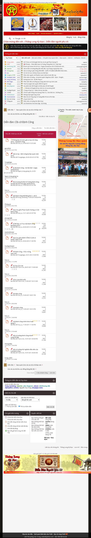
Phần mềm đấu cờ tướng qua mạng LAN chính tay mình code (40, 81)
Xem (39, 135)
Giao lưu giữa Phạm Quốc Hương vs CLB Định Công (25, 211)
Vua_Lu (20, 143)
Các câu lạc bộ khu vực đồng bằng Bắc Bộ (21, 114)
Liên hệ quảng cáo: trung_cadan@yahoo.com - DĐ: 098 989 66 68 (45, 537)
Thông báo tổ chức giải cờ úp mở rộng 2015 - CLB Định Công (24, 141)
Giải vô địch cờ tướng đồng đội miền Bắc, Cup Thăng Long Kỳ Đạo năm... (43, 68)
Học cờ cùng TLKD (61, 534)
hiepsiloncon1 (83, 86)
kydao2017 (84, 73)
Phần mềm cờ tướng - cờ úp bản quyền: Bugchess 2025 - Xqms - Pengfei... (44, 77)
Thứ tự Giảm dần (25, 406)
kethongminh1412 (82, 101)
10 (45, 197)
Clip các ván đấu (27, 534)
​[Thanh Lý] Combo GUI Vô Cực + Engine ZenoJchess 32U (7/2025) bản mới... (44, 66)
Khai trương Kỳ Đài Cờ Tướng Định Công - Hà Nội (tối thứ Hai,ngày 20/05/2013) (25, 183)
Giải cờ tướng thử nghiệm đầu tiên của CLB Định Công (24, 350)
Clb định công (17, 294)
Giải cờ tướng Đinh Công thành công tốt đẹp (22, 336)
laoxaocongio (83, 77)
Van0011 (84, 88)
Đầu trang (84, 447)
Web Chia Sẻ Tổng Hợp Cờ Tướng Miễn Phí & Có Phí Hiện (39, 97)
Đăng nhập (81, 37)
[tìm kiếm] (22, 38)
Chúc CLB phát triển (19, 280)
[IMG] (47, 425)
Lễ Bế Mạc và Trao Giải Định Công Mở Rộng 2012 (23, 224)
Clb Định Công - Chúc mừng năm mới (21, 252)
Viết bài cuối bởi (48, 134)
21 (45, 211)
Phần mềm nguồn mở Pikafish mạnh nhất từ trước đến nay (40, 75)
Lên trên (52, 373)
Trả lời (39, 134)
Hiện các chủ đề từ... (11, 397)
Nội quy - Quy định (49, 438)
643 (45, 225)
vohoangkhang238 (82, 66)
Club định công (18, 308)
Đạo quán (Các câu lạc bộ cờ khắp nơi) (28, 110)
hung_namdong (22, 197)
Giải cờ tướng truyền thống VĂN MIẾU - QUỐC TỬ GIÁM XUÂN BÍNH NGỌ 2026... (46, 71)
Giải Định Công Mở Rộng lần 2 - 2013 (25, 196)
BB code (48, 418)
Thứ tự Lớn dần (11, 406)
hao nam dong (11, 99)
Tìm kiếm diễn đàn (49, 128)
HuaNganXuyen (11, 90)
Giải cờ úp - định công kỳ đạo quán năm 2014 (25, 155)
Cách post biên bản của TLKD (43, 534)
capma (85, 62)
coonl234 (84, 99)
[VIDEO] (48, 429)
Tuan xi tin (21, 267)
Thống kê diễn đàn (11, 54)
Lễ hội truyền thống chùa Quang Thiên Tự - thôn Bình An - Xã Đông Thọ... (44, 92)
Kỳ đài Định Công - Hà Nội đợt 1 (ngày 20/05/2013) (24, 169)
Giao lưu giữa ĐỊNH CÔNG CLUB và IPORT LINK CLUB (23, 238)
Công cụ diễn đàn (36, 128)
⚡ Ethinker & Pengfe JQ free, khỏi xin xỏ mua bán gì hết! (39, 88)
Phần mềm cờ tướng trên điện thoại (33, 101)
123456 (9, 92)
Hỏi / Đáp (31, 34)
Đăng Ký (69, 37)
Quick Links (58, 34)
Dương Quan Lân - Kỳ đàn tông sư (33, 79)
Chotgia (9, 84)
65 (12, 229)
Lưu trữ (76, 447)
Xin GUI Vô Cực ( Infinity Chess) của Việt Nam (36, 73)
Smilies (48, 422)
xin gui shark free (28, 99)
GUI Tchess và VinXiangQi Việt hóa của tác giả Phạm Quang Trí (41, 62)
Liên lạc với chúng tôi (52, 447)
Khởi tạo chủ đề (16, 134)
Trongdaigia (21, 157)
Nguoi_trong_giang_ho (24, 171)
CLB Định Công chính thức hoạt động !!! (22, 322)
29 (45, 267)
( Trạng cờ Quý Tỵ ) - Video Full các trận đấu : (36, 90)
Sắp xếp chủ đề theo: (28, 397)
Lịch (37, 34)
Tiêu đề (7, 134)
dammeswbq (83, 84)
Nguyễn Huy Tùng (25, 388)
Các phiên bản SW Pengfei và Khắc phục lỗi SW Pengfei (39, 86)
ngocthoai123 (83, 97)
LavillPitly (84, 90)
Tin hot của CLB (18, 266)
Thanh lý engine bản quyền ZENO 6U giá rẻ (35, 84)
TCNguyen (10, 101)
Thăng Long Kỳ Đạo (66, 447)
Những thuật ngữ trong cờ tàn (32, 94)
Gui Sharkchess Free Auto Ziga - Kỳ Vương (35, 103)
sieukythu (84, 64)
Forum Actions (46, 34)
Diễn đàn (11, 110)
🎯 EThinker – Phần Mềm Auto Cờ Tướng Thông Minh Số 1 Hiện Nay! (42, 64)
